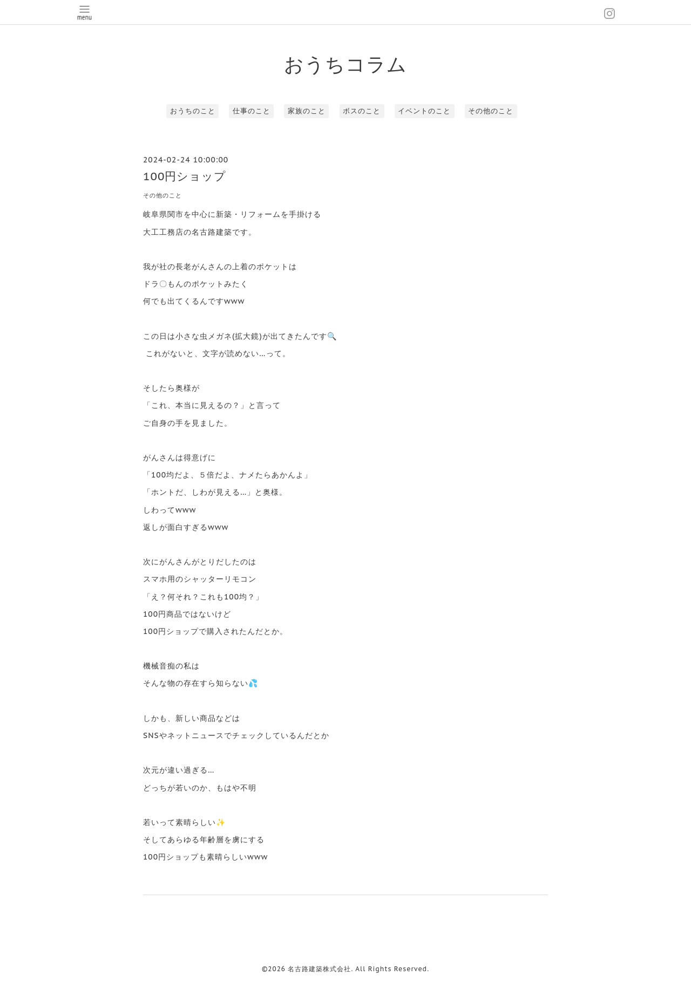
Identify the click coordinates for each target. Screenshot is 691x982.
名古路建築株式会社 (319, 969)
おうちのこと (192, 110)
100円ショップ (184, 176)
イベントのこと (424, 110)
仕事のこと (251, 110)
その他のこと (490, 110)
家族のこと (307, 110)
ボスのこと (362, 110)
